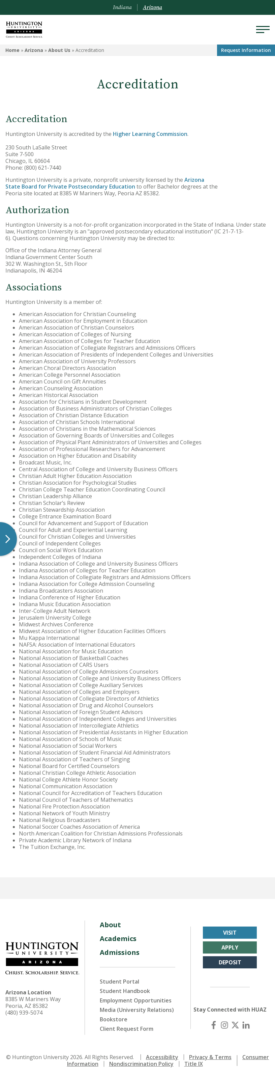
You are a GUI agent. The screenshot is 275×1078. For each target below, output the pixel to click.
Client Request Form (126, 1028)
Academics (118, 938)
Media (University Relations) (137, 1010)
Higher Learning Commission (150, 134)
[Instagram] (224, 1025)
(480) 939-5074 (23, 1012)
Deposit (230, 962)
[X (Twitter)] (235, 1025)
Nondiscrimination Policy (141, 1064)
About (110, 924)
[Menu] (262, 30)
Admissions (120, 952)
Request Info (246, 50)
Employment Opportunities (136, 1000)
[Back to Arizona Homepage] (24, 29)
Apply (229, 947)
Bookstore (113, 1019)
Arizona (34, 50)
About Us (59, 50)
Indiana (122, 7)
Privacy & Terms (210, 1057)
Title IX (193, 1064)
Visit (230, 932)
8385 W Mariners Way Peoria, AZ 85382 (33, 1002)
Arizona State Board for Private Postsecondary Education (104, 183)
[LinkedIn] (246, 1025)
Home (12, 50)
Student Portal (119, 981)
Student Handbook (125, 991)
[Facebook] (214, 1025)
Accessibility (162, 1057)
